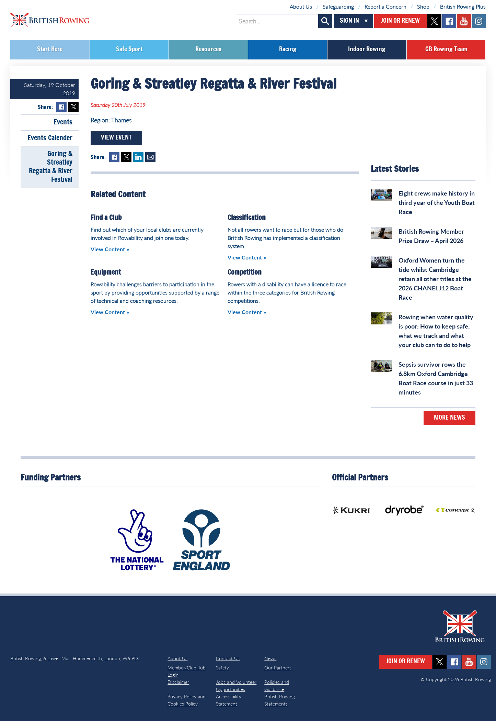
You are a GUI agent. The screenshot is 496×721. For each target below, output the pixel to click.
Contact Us (228, 658)
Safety (222, 667)
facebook (449, 21)
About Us (301, 6)
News (270, 658)
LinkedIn (138, 157)
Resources (208, 49)
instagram (479, 21)
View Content (108, 249)
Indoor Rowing (366, 49)
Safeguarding (338, 6)
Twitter (73, 107)
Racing (288, 49)
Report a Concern (385, 6)
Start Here (49, 49)
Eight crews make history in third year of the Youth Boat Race (437, 202)
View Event (116, 138)
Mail (150, 157)
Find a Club (106, 217)
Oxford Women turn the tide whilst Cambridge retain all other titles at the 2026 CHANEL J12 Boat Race (435, 278)
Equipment (106, 272)
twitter (434, 21)
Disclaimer (178, 682)
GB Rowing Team (446, 49)
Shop (423, 6)
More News (449, 418)
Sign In (349, 21)
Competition (245, 272)
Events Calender (49, 138)
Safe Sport (129, 49)
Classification (247, 217)
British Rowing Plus (463, 6)
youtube (464, 21)
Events (63, 122)
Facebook (61, 107)
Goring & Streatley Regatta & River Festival (50, 167)
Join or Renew (400, 21)
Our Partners (277, 667)
